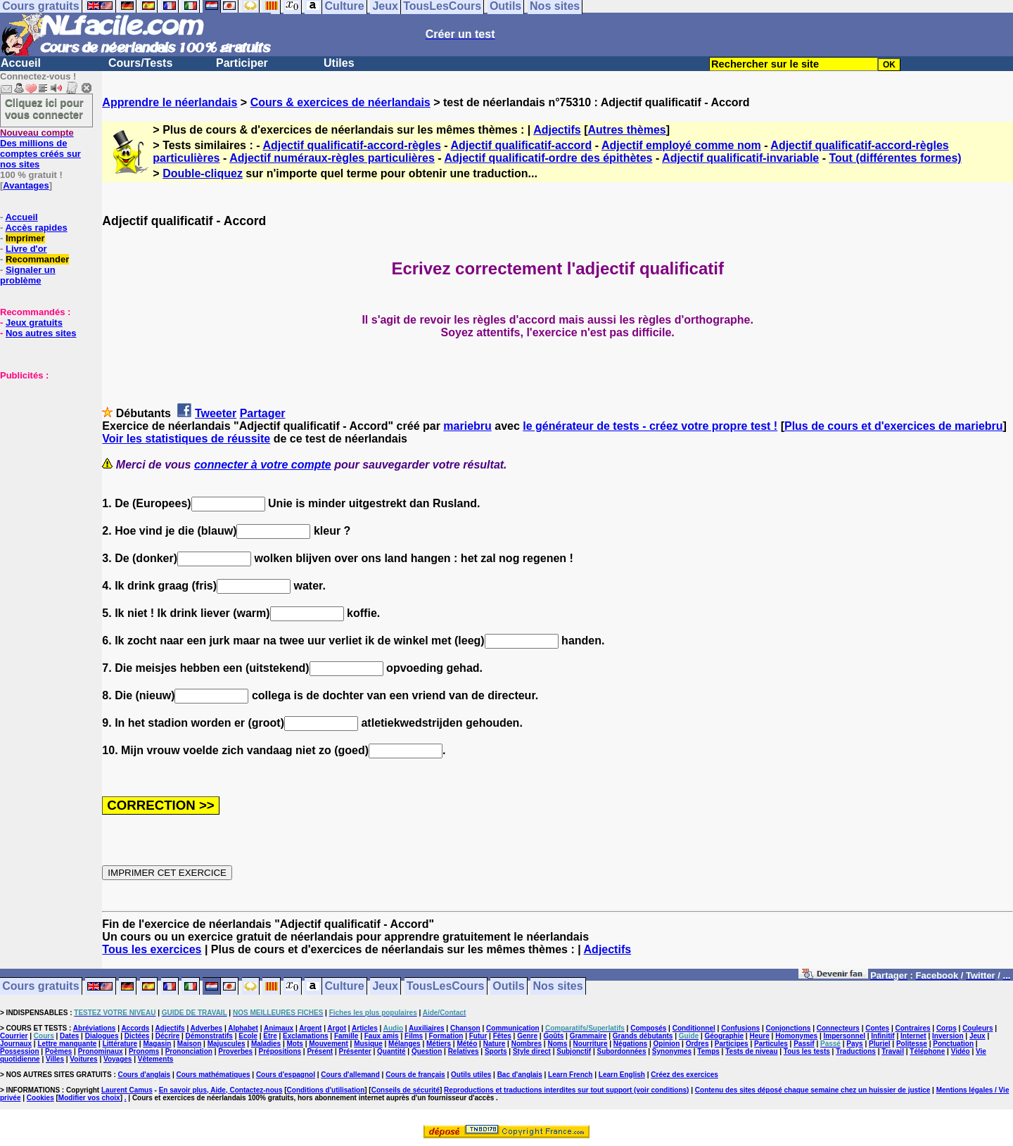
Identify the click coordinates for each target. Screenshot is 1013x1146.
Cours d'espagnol (285, 1074)
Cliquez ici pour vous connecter (44, 108)
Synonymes (672, 1051)
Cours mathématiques (213, 1074)
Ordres (697, 1044)
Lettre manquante (66, 1044)
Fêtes (502, 1036)
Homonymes (796, 1036)
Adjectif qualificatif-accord (521, 145)
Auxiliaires (427, 1028)
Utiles (339, 63)
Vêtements (156, 1059)
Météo (467, 1044)
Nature (494, 1044)
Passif (804, 1044)
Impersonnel (844, 1036)
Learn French (570, 1074)
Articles (365, 1028)
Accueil (21, 63)
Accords (135, 1028)
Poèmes (58, 1051)
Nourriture (590, 1044)
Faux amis (381, 1036)
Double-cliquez (203, 173)
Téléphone (927, 1051)
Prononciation (188, 1051)
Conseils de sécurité (405, 1090)
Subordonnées (621, 1051)
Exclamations (305, 1036)
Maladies (266, 1044)
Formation (446, 1036)
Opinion (667, 1044)
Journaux (16, 1044)
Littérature (120, 1044)
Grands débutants (643, 1036)
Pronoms (144, 1051)
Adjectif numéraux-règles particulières (332, 158)
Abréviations (94, 1028)
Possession (19, 1051)
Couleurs (977, 1028)
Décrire (167, 1036)
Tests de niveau (751, 1051)
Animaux (278, 1028)
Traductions (856, 1051)
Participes (731, 1044)
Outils (508, 987)
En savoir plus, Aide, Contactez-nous (221, 1090)
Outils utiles (471, 1074)
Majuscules (227, 1044)
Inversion (947, 1036)
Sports (496, 1051)
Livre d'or (26, 248)
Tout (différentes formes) (895, 158)
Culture (344, 987)
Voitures (83, 1059)
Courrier (13, 1036)
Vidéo (960, 1051)
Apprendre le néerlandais (169, 102)
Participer (242, 63)
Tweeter (215, 413)
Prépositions (280, 1051)
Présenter (355, 1051)
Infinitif (882, 1036)
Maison (189, 1044)
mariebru (467, 426)
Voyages (117, 1059)
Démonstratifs (209, 1036)
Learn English (622, 1074)
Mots (295, 1044)
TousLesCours (446, 987)
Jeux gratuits (34, 322)
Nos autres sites (41, 333)
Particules (771, 1044)
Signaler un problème (28, 275)
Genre (527, 1036)
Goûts (553, 1036)
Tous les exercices (151, 949)
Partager (263, 413)
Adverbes (207, 1028)
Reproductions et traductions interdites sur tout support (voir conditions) (566, 1090)
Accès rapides (36, 227)
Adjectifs (557, 130)
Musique (368, 1044)
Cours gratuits (40, 987)
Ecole (247, 1036)
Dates (69, 1036)
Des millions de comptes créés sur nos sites (40, 148)
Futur (478, 1036)
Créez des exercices (684, 1074)
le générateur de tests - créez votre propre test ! (650, 426)
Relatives (463, 1051)
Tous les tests (807, 1051)
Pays (854, 1044)
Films (413, 1036)
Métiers (438, 1044)
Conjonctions (788, 1028)
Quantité (391, 1051)
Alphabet (243, 1028)
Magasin (157, 1044)
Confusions (740, 1028)
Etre (269, 1036)
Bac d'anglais (519, 1074)
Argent (310, 1028)
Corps (946, 1028)
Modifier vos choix (89, 1098)
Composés (648, 1028)
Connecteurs (838, 1028)
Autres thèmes (627, 130)
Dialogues (102, 1036)
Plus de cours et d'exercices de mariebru (893, 426)
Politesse (911, 1044)
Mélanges (404, 1044)
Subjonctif (573, 1051)
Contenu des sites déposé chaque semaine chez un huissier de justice (813, 1090)
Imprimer (25, 238)
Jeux (384, 987)
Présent (320, 1051)
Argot (336, 1028)
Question (427, 1051)
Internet (913, 1036)
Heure (759, 1036)
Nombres (526, 1044)
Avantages (26, 185)
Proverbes (235, 1051)
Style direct (532, 1051)
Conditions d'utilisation (326, 1090)
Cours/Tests (140, 63)
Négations (630, 1044)
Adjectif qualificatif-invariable (740, 158)
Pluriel (880, 1044)
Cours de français (415, 1074)
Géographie (724, 1036)
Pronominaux (100, 1051)
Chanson (465, 1028)
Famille (346, 1036)
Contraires (913, 1028)
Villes (55, 1059)
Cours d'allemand (350, 1074)
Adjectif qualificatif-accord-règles (351, 145)
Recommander (37, 259)
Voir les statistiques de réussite (186, 439)
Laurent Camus (127, 1090)
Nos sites (558, 987)
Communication (513, 1028)
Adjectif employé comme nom (681, 145)
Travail (892, 1051)
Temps (708, 1051)
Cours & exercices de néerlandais (340, 102)
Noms (557, 1044)
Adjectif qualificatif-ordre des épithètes (548, 158)
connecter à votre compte (262, 465)
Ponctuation (953, 1044)
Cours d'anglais (144, 1074)
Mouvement (328, 1044)
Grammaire (588, 1036)
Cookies (40, 1098)
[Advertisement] (42, 451)
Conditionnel (694, 1028)
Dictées (137, 1036)
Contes (877, 1028)
